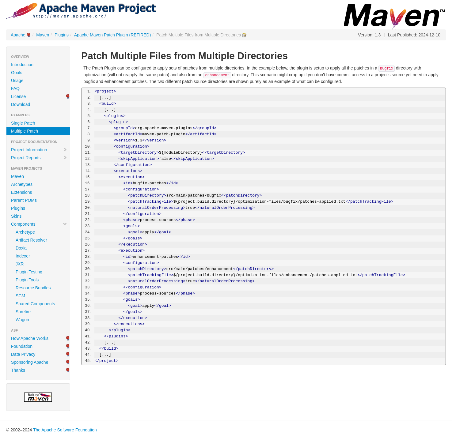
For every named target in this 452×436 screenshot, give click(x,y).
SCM (20, 295)
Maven (42, 34)
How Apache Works (29, 338)
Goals (16, 72)
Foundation (21, 346)
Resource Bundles (33, 287)
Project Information (39, 149)
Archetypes (21, 184)
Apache (18, 34)
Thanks (18, 370)
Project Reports (39, 157)
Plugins (62, 34)
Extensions (21, 192)
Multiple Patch (24, 131)
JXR (20, 263)
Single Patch (23, 123)
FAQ (15, 88)
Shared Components (35, 303)
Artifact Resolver (31, 240)
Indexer (23, 256)
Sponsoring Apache (29, 362)
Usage (17, 80)
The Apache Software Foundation (65, 429)
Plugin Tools (27, 279)
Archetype (25, 232)
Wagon (22, 319)
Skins (16, 216)
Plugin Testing (29, 271)
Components (39, 224)
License (18, 96)
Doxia (21, 248)
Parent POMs (24, 200)
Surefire (23, 311)
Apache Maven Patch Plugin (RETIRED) (112, 34)
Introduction (22, 64)
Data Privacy (23, 354)
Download (20, 104)
